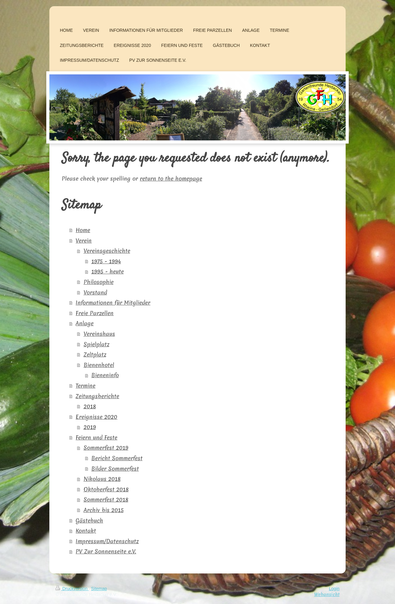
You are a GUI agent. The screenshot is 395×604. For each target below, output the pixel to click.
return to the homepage (171, 178)
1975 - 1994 (106, 261)
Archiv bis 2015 (104, 510)
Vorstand (95, 292)
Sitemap (99, 588)
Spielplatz (96, 344)
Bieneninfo (105, 375)
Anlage (85, 323)
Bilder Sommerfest (115, 469)
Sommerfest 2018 (106, 499)
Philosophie (99, 282)
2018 (90, 406)
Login (334, 588)
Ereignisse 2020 (96, 417)
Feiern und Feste (96, 437)
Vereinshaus (99, 334)
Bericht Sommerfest (117, 458)
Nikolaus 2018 (102, 479)
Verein (84, 240)
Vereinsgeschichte (107, 251)
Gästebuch (89, 520)
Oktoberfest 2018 (106, 489)
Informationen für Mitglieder (113, 302)
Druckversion (72, 588)
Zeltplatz (95, 354)
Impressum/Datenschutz (107, 541)
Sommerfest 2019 (106, 448)
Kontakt (86, 531)
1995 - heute (107, 271)
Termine (85, 385)
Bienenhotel (99, 365)
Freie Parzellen (95, 313)
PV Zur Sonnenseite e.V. (106, 551)
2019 (90, 427)
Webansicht (326, 594)
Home (83, 230)
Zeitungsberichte (97, 396)
